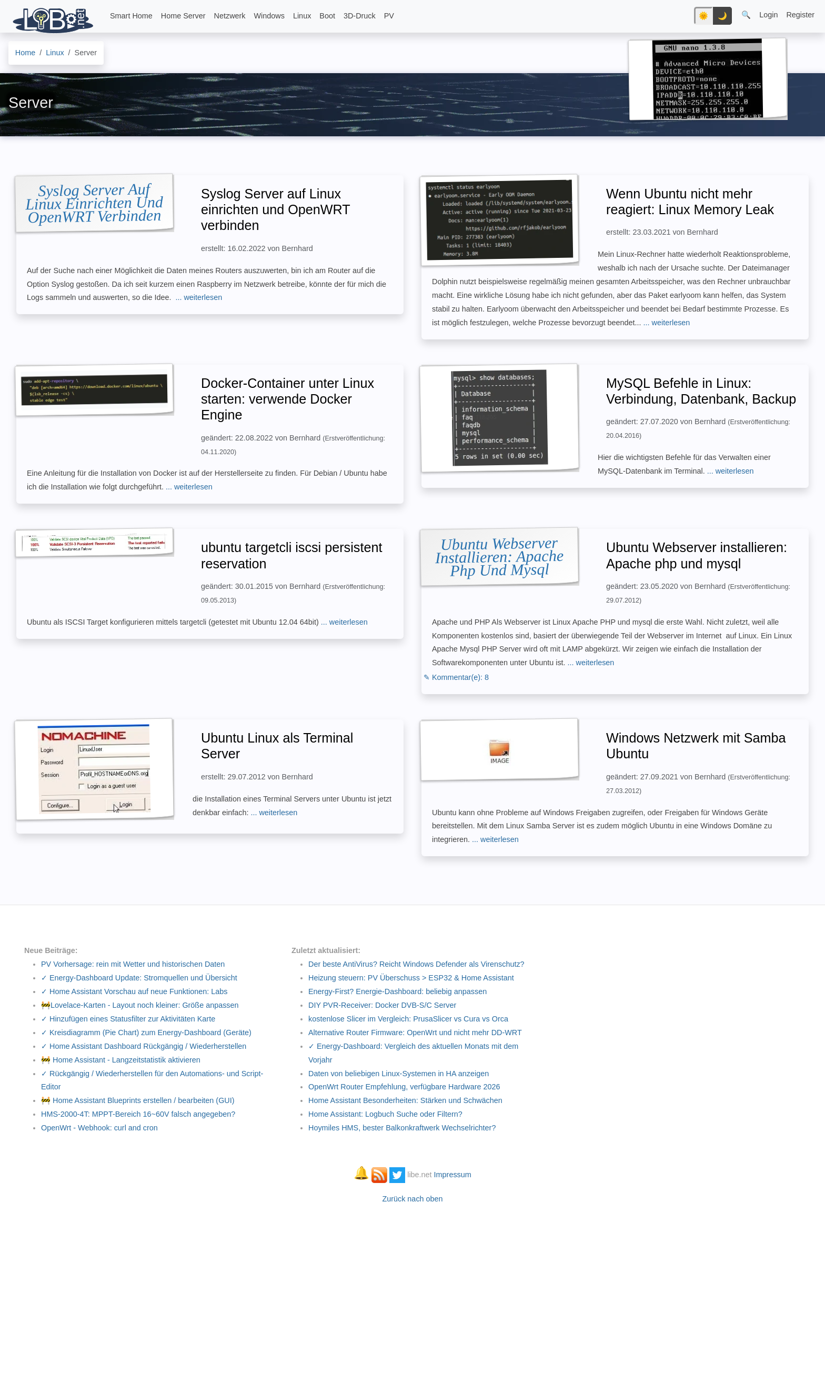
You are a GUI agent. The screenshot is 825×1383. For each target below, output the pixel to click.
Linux (302, 16)
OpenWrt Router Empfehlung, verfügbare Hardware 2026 (404, 1087)
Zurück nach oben (412, 1199)
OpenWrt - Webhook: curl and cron (99, 1128)
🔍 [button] (746, 15)
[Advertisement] (412, 1288)
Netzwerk (230, 16)
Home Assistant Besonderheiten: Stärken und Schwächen (405, 1100)
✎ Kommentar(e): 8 (456, 677)
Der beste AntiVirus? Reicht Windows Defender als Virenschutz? (416, 964)
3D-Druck (360, 16)
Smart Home (131, 16)
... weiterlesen (198, 297)
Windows (269, 16)
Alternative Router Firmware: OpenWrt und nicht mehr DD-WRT (415, 1032)
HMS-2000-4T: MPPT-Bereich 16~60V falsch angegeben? (138, 1114)
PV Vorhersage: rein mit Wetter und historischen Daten (133, 964)
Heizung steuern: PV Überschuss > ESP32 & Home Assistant (411, 978)
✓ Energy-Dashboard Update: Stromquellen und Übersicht (139, 978)
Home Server (183, 16)
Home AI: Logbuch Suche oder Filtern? (385, 1114)
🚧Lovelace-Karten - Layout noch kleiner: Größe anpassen (140, 1005)
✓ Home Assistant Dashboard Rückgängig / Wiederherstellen (143, 1046)
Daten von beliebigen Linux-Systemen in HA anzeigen (398, 1073)
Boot (327, 16)
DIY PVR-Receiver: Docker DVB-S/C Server (382, 1005)
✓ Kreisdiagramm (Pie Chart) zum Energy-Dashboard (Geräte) (146, 1032)
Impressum (452, 1174)
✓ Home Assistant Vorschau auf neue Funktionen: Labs (134, 991)
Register (800, 15)
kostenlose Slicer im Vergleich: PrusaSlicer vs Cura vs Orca (408, 1019)
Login (768, 15)
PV (389, 16)
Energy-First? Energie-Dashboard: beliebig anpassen (397, 991)
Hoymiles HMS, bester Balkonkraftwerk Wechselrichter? (402, 1128)
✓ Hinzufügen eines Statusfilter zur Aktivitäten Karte (128, 1019)
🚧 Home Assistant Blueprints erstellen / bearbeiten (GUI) (138, 1100)
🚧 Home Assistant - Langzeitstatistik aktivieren (120, 1060)
